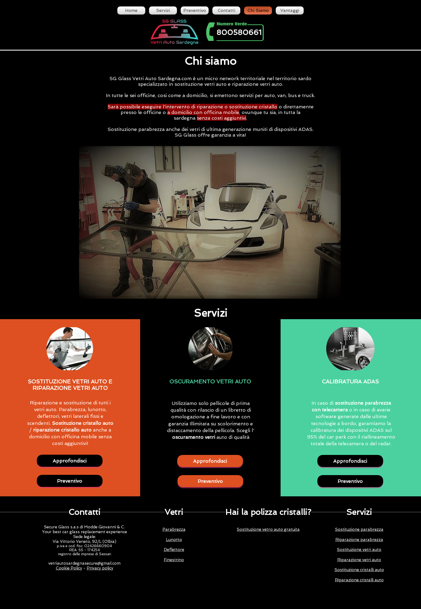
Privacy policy (100, 568)
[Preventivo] (70, 481)
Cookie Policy (69, 568)
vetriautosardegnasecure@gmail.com (84, 563)
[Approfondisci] (70, 461)
